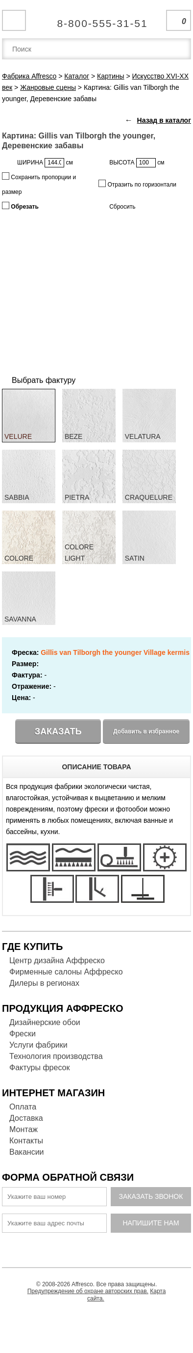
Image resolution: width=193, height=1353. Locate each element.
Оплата (22, 1107)
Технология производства (56, 1056)
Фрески (22, 1033)
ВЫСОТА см (136, 162)
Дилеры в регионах (44, 983)
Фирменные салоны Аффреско (66, 972)
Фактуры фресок (39, 1067)
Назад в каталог (164, 120)
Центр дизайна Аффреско (57, 960)
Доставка (26, 1118)
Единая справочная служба (97, 19)
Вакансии (26, 1152)
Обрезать (20, 206)
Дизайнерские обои (44, 1022)
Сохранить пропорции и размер (39, 183)
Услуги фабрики (38, 1045)
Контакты (26, 1141)
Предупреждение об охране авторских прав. (87, 1291)
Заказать (58, 731)
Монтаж (23, 1129)
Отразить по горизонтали (137, 184)
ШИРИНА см (45, 162)
